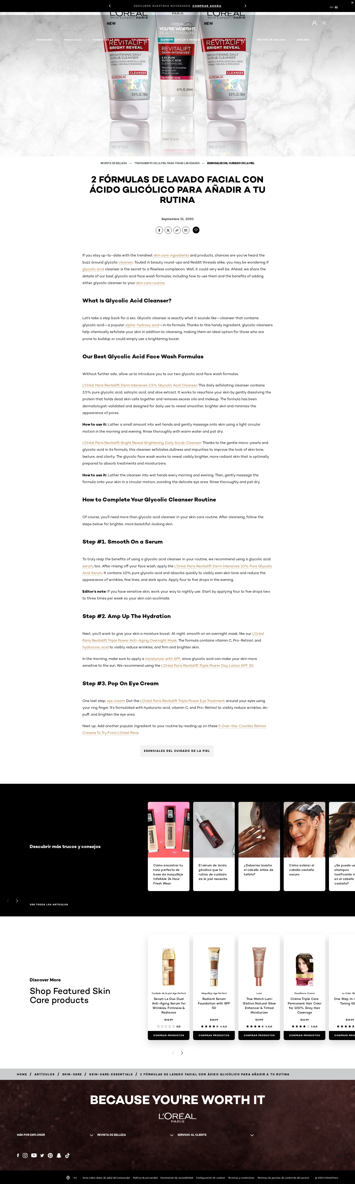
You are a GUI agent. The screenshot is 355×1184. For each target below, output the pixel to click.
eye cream (116, 701)
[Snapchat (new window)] (58, 1155)
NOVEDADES (45, 39)
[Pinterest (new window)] (50, 1155)
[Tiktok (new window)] (67, 1155)
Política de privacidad (145, 1177)
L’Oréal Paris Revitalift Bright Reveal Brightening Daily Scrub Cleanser (141, 443)
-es (71, 1177)
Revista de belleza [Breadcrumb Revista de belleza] (114, 163)
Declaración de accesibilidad (177, 1177)
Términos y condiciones (241, 1177)
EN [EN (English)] (331, 7)
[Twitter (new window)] (42, 1155)
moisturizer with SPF (162, 659)
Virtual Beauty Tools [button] (229, 39)
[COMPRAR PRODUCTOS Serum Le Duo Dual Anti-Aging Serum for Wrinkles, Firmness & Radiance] (168, 1035)
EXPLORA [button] (303, 39)
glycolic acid (93, 269)
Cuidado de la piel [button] (106, 39)
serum (87, 566)
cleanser (126, 262)
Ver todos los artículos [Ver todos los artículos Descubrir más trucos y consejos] (49, 904)
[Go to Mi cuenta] (314, 23)
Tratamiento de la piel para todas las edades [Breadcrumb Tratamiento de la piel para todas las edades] (167, 163)
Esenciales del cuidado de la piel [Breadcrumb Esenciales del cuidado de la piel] (231, 163)
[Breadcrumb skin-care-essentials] (111, 1074)
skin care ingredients (171, 255)
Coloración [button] (141, 39)
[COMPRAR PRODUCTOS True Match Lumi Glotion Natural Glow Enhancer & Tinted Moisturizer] (259, 1035)
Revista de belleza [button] (271, 39)
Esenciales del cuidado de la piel (177, 751)
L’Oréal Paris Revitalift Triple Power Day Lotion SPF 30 (207, 665)
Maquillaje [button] (72, 39)
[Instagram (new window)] (25, 1155)
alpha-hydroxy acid (142, 325)
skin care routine (150, 283)
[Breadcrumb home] (22, 1074)
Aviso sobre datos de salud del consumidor (106, 1177)
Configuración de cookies (210, 1177)
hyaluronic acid (95, 647)
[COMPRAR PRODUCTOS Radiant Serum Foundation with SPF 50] (214, 1035)
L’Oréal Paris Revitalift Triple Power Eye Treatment (182, 701)
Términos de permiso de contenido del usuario (283, 1177)
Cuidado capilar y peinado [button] (181, 39)
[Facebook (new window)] (18, 1155)
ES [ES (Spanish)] (336, 7)
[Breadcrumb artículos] (44, 1074)
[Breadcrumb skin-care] (72, 1074)
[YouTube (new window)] (34, 1155)
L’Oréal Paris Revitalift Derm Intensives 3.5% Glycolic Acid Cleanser (139, 385)
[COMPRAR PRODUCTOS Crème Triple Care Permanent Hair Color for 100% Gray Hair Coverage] (304, 1035)
